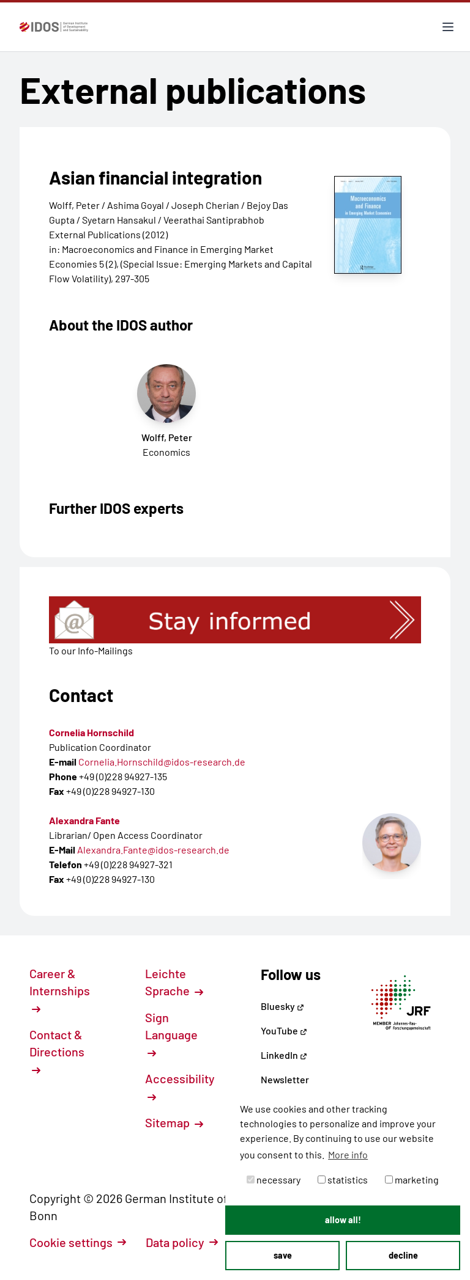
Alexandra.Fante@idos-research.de (153, 849)
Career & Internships (59, 990)
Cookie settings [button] (77, 1242)
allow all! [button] (343, 1220)
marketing (412, 1179)
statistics (343, 1179)
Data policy (182, 1242)
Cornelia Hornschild (91, 732)
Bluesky (282, 1006)
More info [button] (348, 1154)
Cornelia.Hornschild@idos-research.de (161, 761)
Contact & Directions (56, 1051)
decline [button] (403, 1255)
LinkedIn (284, 1055)
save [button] (283, 1255)
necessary (273, 1179)
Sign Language (171, 1034)
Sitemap (174, 1122)
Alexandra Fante (84, 820)
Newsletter (285, 1079)
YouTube (284, 1030)
